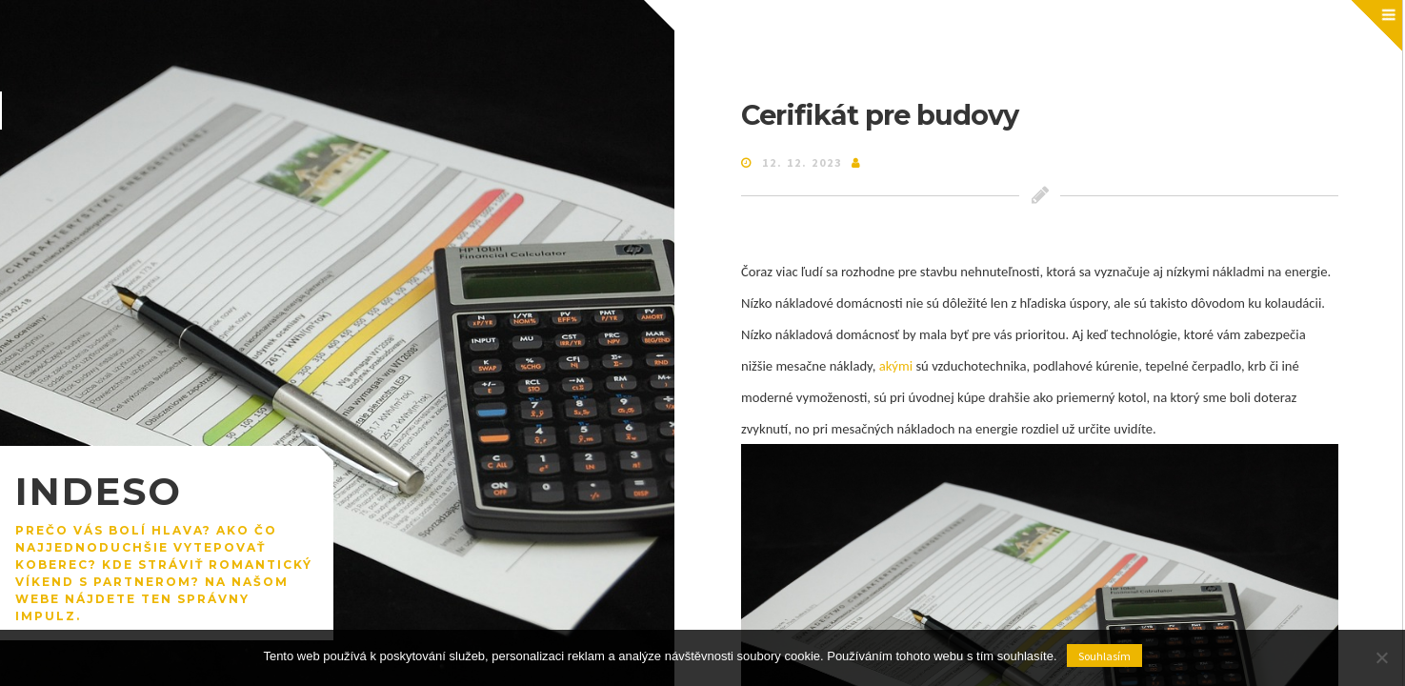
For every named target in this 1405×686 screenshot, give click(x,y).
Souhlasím (1104, 656)
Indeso (98, 491)
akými (894, 365)
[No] (1381, 657)
